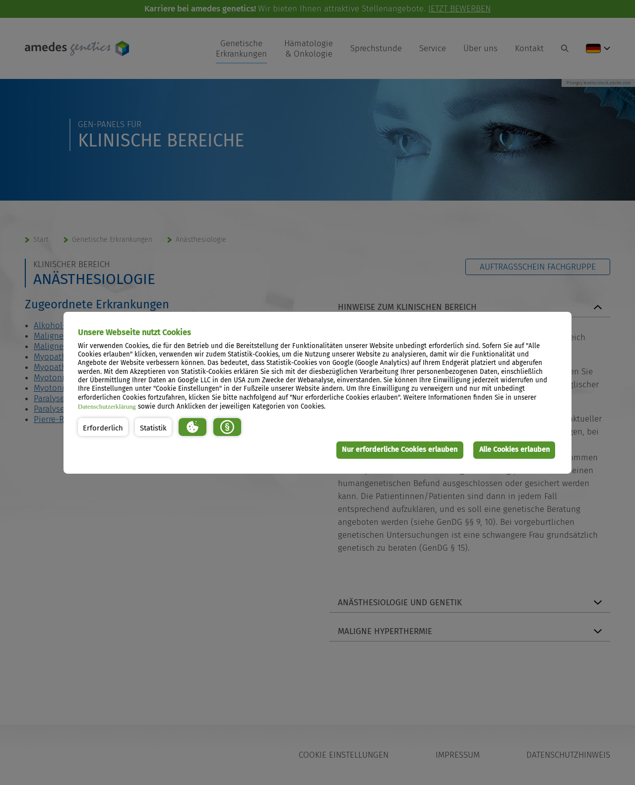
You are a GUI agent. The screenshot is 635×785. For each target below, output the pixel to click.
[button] (103, 427)
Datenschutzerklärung (107, 406)
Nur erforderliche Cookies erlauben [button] (399, 449)
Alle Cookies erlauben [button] (514, 449)
